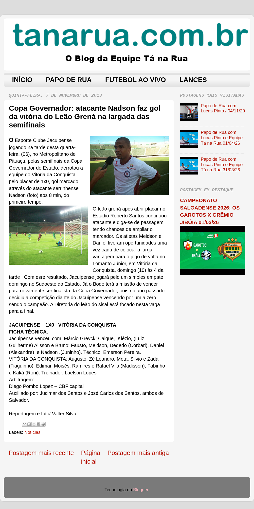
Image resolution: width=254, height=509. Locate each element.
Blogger (140, 489)
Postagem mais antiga (138, 452)
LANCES (193, 80)
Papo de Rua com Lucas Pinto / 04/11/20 (223, 108)
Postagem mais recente (41, 452)
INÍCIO (22, 80)
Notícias (32, 432)
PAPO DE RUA (69, 80)
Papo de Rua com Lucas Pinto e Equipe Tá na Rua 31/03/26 (222, 164)
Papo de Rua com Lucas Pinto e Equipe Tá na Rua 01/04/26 (222, 137)
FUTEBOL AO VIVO (135, 80)
